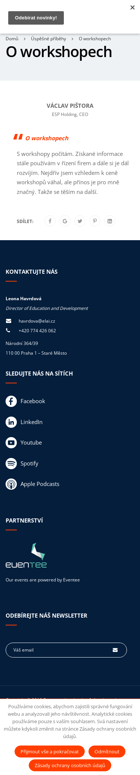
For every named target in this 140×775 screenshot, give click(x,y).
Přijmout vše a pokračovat (50, 751)
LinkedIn (24, 422)
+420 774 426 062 (37, 330)
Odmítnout (106, 751)
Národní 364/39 (22, 343)
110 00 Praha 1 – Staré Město (36, 353)
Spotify (22, 463)
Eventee (71, 580)
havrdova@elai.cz (37, 321)
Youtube (24, 442)
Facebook (25, 401)
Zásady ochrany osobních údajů (70, 765)
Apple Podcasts (32, 484)
